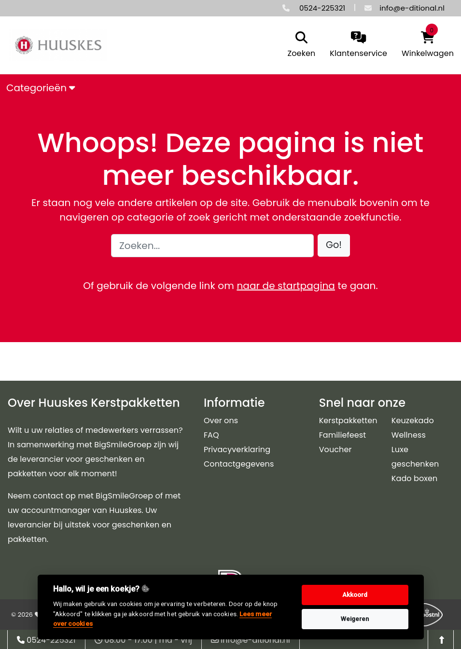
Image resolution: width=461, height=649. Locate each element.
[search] (299, 45)
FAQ (211, 435)
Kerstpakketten (348, 420)
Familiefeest (342, 435)
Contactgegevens (239, 463)
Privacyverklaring (237, 449)
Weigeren (355, 618)
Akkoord (355, 594)
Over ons (221, 420)
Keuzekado (412, 420)
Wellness (408, 435)
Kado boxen (414, 478)
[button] (334, 245)
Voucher (335, 449)
